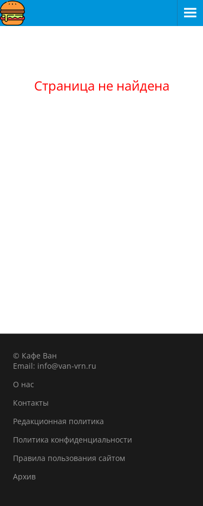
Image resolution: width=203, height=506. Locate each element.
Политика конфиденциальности (72, 439)
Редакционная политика (58, 421)
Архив (24, 476)
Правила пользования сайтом (69, 458)
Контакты (31, 403)
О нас (23, 384)
